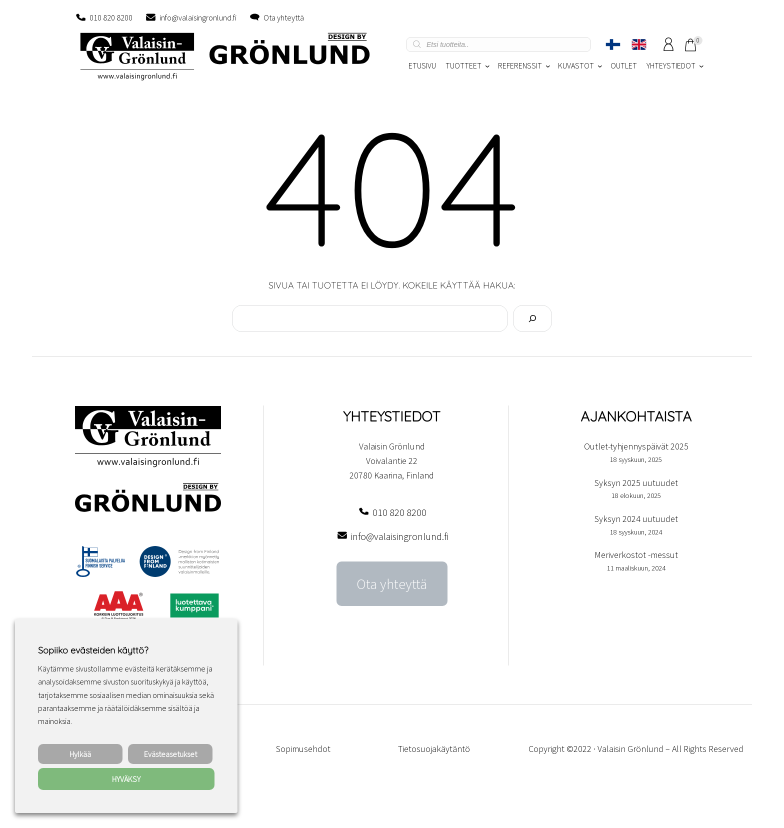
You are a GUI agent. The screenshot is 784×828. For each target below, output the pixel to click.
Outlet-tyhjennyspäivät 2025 (636, 446)
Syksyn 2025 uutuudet (636, 482)
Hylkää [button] (80, 754)
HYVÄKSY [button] (126, 779)
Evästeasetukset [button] (170, 754)
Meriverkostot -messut (636, 554)
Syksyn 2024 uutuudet (636, 518)
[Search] (532, 318)
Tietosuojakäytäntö (434, 748)
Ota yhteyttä (284, 17)
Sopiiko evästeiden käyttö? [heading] (93, 650)
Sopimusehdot (303, 748)
